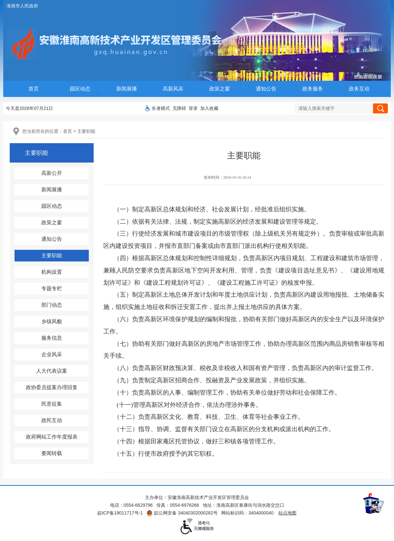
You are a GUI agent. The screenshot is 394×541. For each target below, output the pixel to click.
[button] (161, 108)
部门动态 (51, 305)
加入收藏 (209, 108)
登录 (193, 108)
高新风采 (173, 88)
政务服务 (312, 88)
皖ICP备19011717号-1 (120, 512)
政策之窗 (219, 88)
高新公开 (51, 173)
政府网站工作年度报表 (52, 437)
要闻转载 (51, 453)
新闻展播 (126, 88)
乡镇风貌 (51, 321)
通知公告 (266, 88)
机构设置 (51, 272)
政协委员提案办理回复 (52, 387)
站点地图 (287, 512)
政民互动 (51, 420)
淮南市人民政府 (22, 5)
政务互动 (359, 88)
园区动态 (80, 88)
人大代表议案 (51, 371)
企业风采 (51, 354)
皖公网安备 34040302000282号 (182, 512)
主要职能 (86, 131)
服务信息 (51, 338)
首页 (33, 88)
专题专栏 (51, 288)
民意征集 (51, 404)
